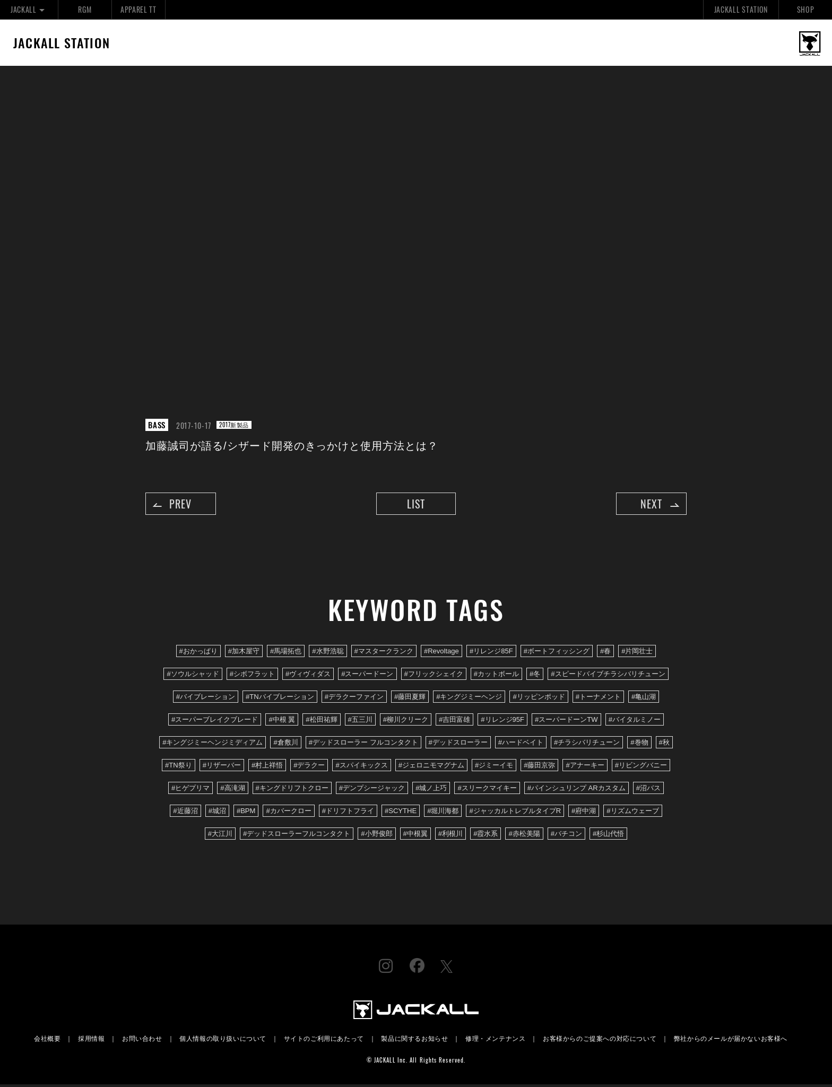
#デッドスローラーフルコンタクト (296, 836)
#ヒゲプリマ (190, 790)
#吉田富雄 (454, 722)
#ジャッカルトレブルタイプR (515, 813)
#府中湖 (583, 813)
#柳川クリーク (405, 722)
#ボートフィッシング (557, 653)
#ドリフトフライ (348, 813)
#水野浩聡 (327, 653)
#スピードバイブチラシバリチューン (608, 676)
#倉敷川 (285, 744)
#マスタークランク (383, 653)
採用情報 (91, 1040)
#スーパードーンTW (566, 722)
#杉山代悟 (608, 836)
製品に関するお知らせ (414, 1040)
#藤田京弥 (539, 767)
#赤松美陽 (524, 836)
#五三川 (360, 722)
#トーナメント (598, 699)
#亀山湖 (643, 699)
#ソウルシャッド (193, 676)
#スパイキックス (361, 767)
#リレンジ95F (502, 722)
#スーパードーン (367, 676)
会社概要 (47, 1040)
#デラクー (309, 767)
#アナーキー (585, 767)
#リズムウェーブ (632, 813)
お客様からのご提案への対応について (599, 1040)
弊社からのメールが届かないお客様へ (730, 1040)
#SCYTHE (401, 813)
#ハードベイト (520, 744)
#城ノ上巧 (431, 790)
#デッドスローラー (458, 744)
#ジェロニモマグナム (431, 767)
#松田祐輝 (321, 722)
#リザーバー (222, 767)
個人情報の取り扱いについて (222, 1040)
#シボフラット (252, 676)
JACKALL (29, 9)
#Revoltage (441, 653)
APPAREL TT (138, 9)
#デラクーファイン (354, 699)
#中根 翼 (281, 722)
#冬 (535, 676)
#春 (605, 653)
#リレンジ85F (491, 653)
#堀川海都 (442, 813)
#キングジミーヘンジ (469, 699)
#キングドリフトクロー (292, 790)
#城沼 (217, 813)
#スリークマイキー (486, 790)
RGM (84, 9)
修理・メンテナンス (495, 1040)
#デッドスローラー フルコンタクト (363, 744)
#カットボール (496, 676)
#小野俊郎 (376, 836)
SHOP (805, 9)
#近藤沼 (185, 813)
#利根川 (450, 836)
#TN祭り (178, 767)
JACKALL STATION (741, 9)
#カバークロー (288, 813)
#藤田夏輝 (410, 699)
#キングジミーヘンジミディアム (212, 744)
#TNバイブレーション (280, 699)
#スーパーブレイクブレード (214, 722)
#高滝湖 (232, 790)
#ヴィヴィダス (308, 676)
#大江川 (220, 836)
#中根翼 (415, 836)
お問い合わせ (142, 1040)
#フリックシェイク (433, 676)
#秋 (664, 744)
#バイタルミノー (635, 722)
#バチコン (566, 836)
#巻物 (639, 744)
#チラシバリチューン (587, 744)
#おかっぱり (198, 653)
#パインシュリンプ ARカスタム (576, 790)
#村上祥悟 (267, 767)
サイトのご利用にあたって (324, 1040)
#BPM (246, 813)
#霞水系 (485, 836)
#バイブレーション (205, 699)
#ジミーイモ (494, 767)
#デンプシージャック (372, 790)
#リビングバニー (641, 767)
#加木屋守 (243, 653)
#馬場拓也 (285, 653)
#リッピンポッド (539, 699)
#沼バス (648, 790)
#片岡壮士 (637, 653)
